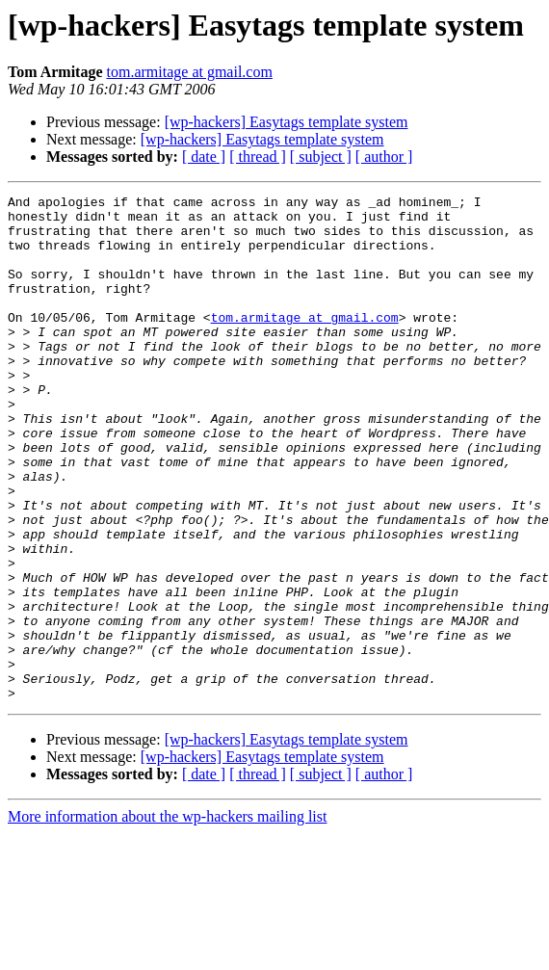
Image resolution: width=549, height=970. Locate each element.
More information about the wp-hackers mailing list (167, 917)
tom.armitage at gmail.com (190, 72)
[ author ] (384, 156)
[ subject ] (321, 156)
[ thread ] (257, 156)
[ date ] (203, 156)
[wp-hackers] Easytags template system (286, 122)
